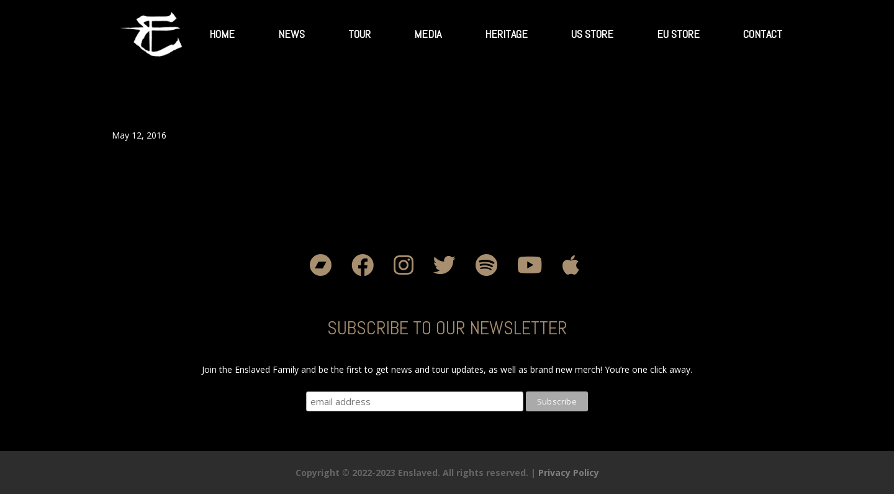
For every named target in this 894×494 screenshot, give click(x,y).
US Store (592, 34)
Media (427, 34)
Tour (359, 34)
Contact (762, 34)
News (291, 34)
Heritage (506, 34)
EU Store (678, 34)
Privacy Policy (568, 472)
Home (222, 34)
